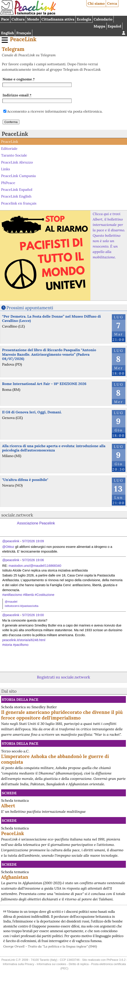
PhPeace (8, 182)
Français (23, 33)
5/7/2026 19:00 (33, 615)
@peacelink (10, 541)
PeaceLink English (16, 196)
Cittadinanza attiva (57, 19)
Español (114, 26)
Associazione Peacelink (36, 523)
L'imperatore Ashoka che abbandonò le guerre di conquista (55, 759)
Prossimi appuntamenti (30, 307)
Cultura (18, 19)
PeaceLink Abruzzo (17, 162)
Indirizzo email (16, 95)
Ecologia (84, 19)
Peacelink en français (18, 203)
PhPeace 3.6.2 (116, 959)
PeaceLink (23, 39)
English (7, 33)
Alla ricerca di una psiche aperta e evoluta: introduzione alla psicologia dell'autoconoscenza (53, 448)
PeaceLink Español (16, 189)
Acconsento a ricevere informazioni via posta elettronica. (55, 111)
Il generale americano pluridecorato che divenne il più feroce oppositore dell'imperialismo (62, 715)
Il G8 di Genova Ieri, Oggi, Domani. (32, 412)
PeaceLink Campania (18, 175)
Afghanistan (14, 877)
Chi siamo (96, 3)
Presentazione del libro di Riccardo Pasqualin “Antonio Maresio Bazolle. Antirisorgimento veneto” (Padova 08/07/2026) (49, 354)
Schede (9, 793)
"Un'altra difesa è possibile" (25, 479)
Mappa (99, 26)
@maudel (11, 601)
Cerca (112, 3)
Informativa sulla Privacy (18, 964)
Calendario (103, 19)
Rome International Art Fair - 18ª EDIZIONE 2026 (44, 383)
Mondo (33, 19)
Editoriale (9, 148)
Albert (8, 806)
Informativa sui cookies (51, 964)
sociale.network (17, 515)
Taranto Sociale (14, 155)
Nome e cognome (18, 79)
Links (5, 169)
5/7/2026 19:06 (33, 560)
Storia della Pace (20, 699)
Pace (5, 19)
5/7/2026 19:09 (33, 541)
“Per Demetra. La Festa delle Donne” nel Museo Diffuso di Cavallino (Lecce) (51, 318)
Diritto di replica (79, 964)
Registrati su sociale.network (63, 677)
